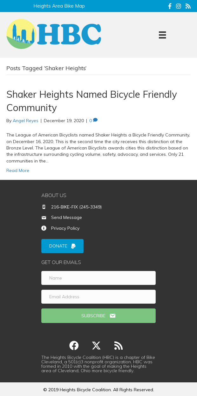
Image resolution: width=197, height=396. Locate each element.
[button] (74, 345)
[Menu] (162, 35)
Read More (17, 170)
